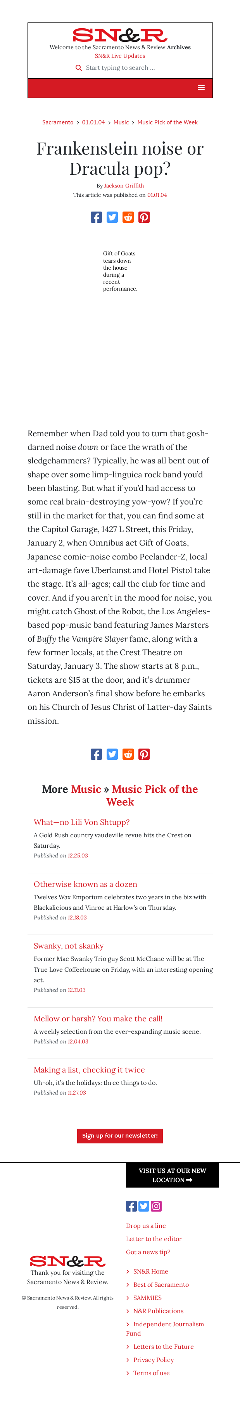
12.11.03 (77, 989)
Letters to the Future (163, 1346)
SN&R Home (150, 1271)
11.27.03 (77, 1092)
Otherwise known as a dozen (85, 884)
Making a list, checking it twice (89, 1069)
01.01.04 (93, 122)
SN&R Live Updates (120, 55)
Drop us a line (146, 1225)
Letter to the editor (154, 1239)
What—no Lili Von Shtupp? (81, 822)
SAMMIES (147, 1297)
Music (121, 122)
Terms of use (151, 1373)
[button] (201, 88)
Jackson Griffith (124, 185)
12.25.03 (78, 855)
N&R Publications (158, 1311)
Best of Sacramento (161, 1284)
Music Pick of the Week (167, 122)
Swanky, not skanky (69, 945)
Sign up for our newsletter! (120, 1136)
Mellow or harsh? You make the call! (98, 1018)
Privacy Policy (153, 1359)
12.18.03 (77, 917)
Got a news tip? (148, 1252)
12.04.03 (78, 1041)
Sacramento (58, 122)
